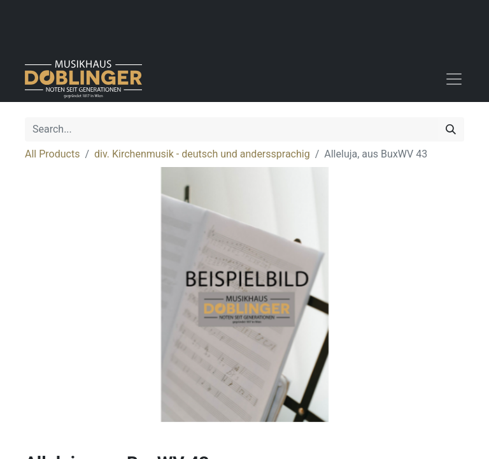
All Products (52, 154)
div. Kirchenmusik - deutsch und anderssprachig (202, 154)
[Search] (450, 129)
